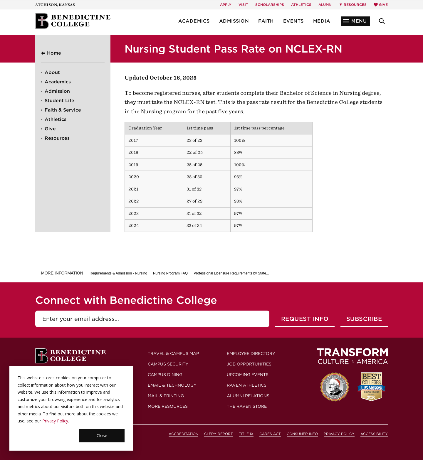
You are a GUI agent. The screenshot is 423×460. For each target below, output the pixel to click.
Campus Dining (165, 374)
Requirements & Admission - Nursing (118, 273)
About (52, 72)
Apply (225, 4)
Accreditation (183, 434)
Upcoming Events (247, 374)
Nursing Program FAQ (170, 273)
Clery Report (218, 434)
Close (102, 435)
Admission (234, 21)
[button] (355, 21)
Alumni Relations (248, 395)
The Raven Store (247, 406)
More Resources (168, 406)
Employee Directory (251, 353)
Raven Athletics (246, 385)
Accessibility (374, 434)
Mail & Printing (166, 395)
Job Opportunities (249, 364)
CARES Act (270, 434)
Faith (266, 21)
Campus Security (168, 364)
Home (54, 53)
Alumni (325, 4)
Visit (243, 4)
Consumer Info (302, 434)
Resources (57, 138)
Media (321, 21)
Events (293, 21)
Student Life (59, 100)
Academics (194, 21)
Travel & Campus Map (173, 353)
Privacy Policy (55, 421)
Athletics (301, 4)
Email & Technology (172, 385)
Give (381, 4)
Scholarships (269, 4)
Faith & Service (63, 110)
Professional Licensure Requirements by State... (231, 273)
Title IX (246, 434)
